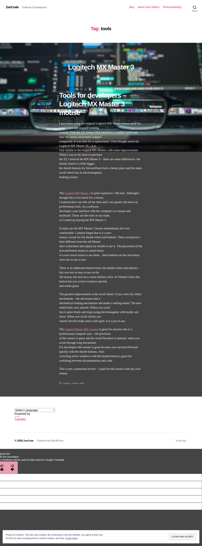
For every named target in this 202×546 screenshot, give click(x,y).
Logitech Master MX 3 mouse (83, 330)
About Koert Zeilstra (148, 7)
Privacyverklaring (172, 7)
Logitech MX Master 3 (101, 67)
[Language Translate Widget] (35, 411)
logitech (67, 384)
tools (82, 384)
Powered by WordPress (51, 441)
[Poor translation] (12, 468)
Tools (101, 55)
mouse (75, 384)
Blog (131, 7)
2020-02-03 (103, 78)
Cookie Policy (72, 538)
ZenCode (13, 7)
